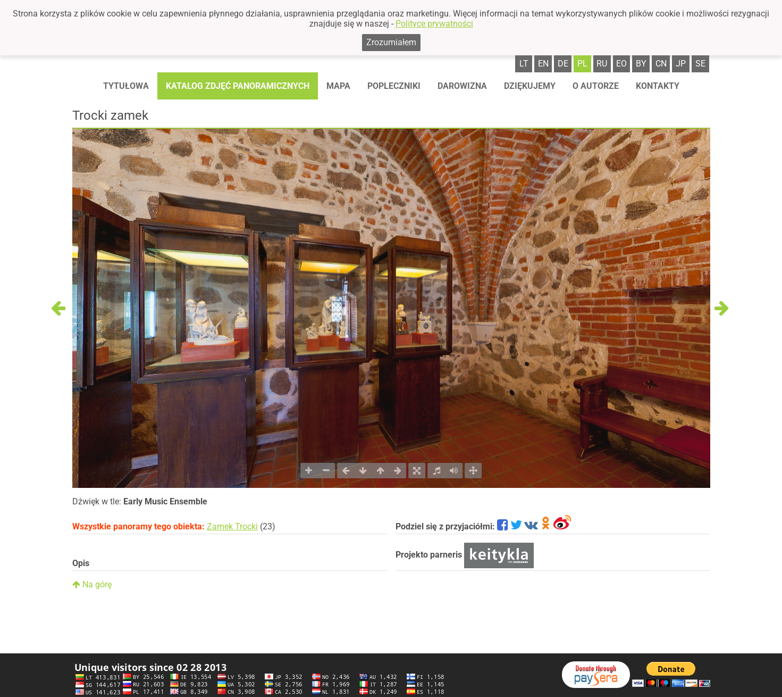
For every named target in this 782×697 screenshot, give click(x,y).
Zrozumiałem (391, 42)
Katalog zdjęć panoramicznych (237, 86)
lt (523, 64)
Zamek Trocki (232, 526)
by (641, 64)
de (563, 64)
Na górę (92, 584)
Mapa (338, 86)
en (543, 64)
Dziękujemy (530, 86)
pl (582, 64)
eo (621, 64)
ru (601, 64)
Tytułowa (126, 86)
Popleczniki (394, 86)
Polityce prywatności (434, 24)
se (700, 64)
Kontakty (657, 86)
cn (661, 64)
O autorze (596, 86)
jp (681, 64)
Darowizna (462, 86)
